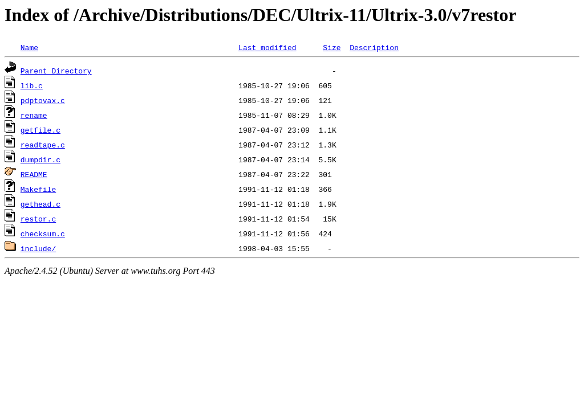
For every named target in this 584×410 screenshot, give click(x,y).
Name (29, 47)
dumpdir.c (40, 159)
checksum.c (43, 233)
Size (331, 47)
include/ (38, 248)
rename (34, 115)
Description (374, 47)
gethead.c (40, 204)
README (34, 174)
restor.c (38, 219)
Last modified (267, 47)
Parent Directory (56, 70)
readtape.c (43, 145)
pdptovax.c (43, 100)
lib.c (32, 85)
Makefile (38, 189)
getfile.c (40, 130)
